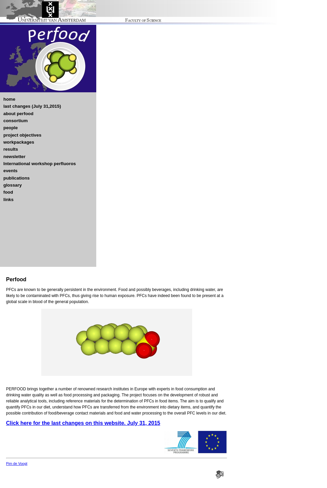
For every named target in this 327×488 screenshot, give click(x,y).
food (8, 192)
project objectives (22, 135)
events (10, 170)
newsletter (14, 156)
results (10, 149)
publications (16, 178)
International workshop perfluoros (39, 163)
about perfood (18, 113)
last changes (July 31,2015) (32, 106)
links (8, 199)
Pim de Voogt (16, 463)
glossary (12, 185)
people (10, 127)
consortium (15, 120)
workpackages (18, 142)
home (9, 99)
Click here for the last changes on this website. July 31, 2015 (83, 423)
